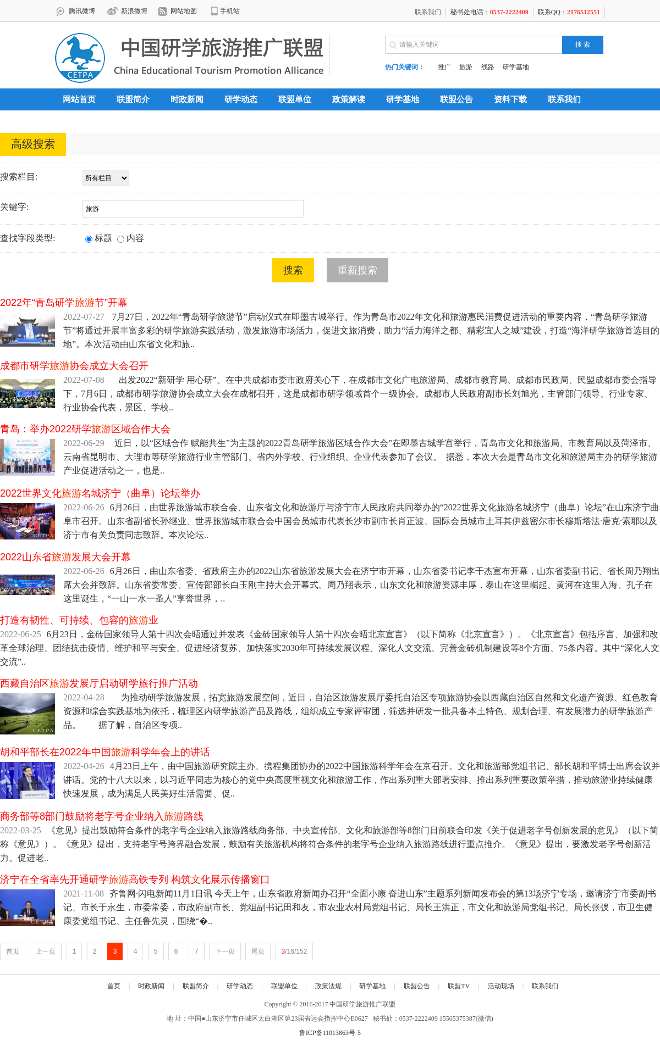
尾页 (258, 951)
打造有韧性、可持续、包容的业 (79, 620)
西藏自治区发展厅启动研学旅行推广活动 (99, 683)
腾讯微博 (82, 11)
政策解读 (348, 99)
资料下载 (510, 99)
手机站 (230, 11)
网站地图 (183, 11)
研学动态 (240, 99)
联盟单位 (294, 99)
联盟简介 (133, 99)
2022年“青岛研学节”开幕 (64, 302)
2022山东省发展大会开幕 (65, 557)
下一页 (225, 951)
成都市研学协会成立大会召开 (74, 365)
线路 (487, 67)
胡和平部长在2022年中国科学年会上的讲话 (105, 752)
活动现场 (501, 986)
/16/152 (294, 951)
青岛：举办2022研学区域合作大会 (85, 429)
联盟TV (459, 986)
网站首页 (79, 99)
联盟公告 (456, 99)
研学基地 (516, 67)
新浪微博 (134, 11)
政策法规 (328, 986)
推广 (444, 67)
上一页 (46, 951)
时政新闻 (187, 99)
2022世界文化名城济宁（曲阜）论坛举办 (100, 493)
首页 (12, 951)
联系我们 (428, 12)
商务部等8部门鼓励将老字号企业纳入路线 (102, 816)
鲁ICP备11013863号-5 (330, 1033)
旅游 (465, 67)
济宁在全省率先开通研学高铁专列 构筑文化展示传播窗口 (135, 879)
